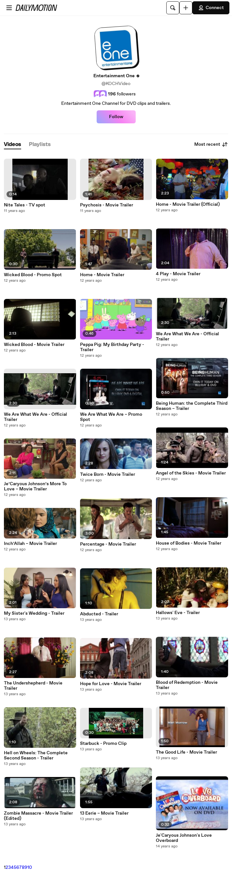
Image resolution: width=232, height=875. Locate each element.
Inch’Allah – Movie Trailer (30, 543)
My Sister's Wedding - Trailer (34, 613)
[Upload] (185, 7)
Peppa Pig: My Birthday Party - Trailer (112, 347)
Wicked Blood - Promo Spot (33, 274)
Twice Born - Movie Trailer (107, 474)
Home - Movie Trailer (102, 274)
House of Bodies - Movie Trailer (188, 543)
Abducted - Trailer (99, 614)
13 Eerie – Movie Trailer (104, 813)
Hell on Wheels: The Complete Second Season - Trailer (36, 755)
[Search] (172, 7)
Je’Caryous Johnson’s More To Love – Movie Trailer (35, 486)
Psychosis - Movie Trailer (106, 205)
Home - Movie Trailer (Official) (188, 204)
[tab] (12, 145)
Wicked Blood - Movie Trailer (34, 344)
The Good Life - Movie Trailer (186, 752)
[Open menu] (9, 7)
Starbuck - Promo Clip (103, 743)
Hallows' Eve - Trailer (178, 612)
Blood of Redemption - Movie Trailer (187, 685)
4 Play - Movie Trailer (178, 274)
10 (29, 867)
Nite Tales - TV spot (24, 205)
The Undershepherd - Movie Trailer (33, 686)
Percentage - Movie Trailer (108, 544)
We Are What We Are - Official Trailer (35, 417)
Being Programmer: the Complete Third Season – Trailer (191, 406)
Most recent (211, 144)
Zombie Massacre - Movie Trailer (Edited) (38, 816)
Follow (116, 117)
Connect (211, 8)
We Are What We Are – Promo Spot (111, 417)
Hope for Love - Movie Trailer (110, 683)
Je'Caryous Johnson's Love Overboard (184, 838)
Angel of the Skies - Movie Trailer (191, 473)
